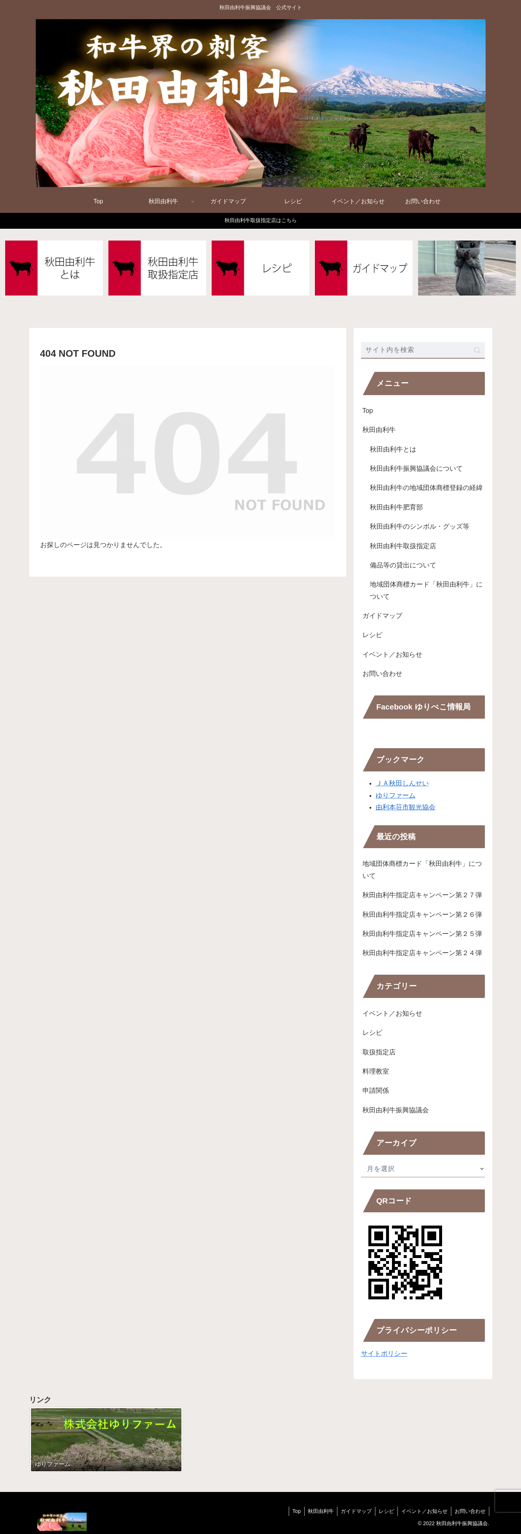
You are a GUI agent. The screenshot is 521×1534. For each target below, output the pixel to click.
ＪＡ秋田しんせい (402, 783)
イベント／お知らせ (392, 654)
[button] (477, 350)
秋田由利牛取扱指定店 (403, 546)
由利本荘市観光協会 (405, 807)
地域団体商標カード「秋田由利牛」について (426, 590)
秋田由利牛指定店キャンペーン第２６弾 (422, 914)
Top (367, 410)
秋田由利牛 (379, 430)
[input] (423, 350)
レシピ (372, 635)
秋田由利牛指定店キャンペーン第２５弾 (422, 934)
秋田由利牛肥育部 (396, 507)
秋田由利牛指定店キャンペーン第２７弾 (422, 895)
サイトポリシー (384, 1354)
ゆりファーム (396, 795)
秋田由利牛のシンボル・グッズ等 (419, 527)
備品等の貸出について (403, 565)
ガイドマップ (382, 616)
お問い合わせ (382, 674)
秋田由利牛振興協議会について (416, 469)
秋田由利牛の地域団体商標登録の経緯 (426, 488)
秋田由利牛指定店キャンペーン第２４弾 (422, 953)
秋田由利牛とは (393, 449)
